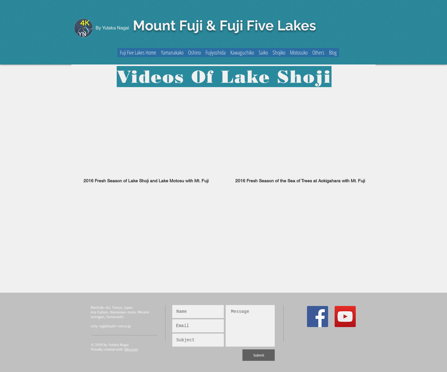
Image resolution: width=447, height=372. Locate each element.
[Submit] (258, 355)
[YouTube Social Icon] (345, 316)
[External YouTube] (145, 133)
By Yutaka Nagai (112, 27)
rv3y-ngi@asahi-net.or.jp (111, 326)
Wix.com (131, 349)
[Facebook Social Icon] (317, 316)
